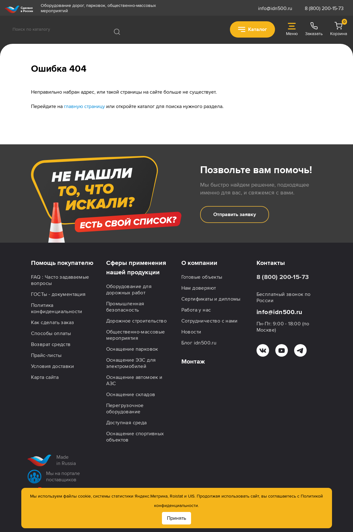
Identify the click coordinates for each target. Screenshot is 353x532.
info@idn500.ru (275, 8)
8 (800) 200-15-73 (324, 8)
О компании (199, 263)
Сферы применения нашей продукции (136, 267)
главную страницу (84, 106)
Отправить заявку (234, 214)
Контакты (271, 263)
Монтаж (193, 361)
